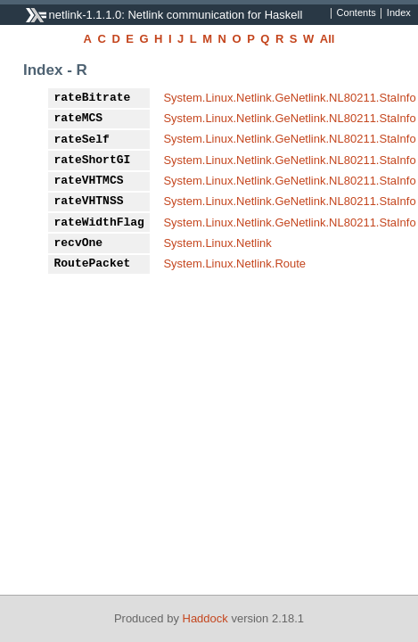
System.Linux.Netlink (217, 243)
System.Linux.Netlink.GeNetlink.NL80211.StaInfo (289, 97)
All (327, 38)
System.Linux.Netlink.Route (234, 263)
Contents (356, 13)
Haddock (205, 618)
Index (399, 13)
